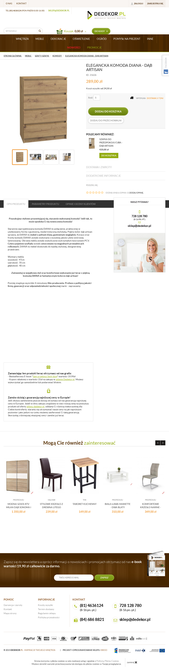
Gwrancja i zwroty (13, 605)
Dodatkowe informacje (103, 175)
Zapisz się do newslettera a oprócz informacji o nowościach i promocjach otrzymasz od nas (73, 564)
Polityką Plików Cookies (107, 661)
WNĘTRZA (22, 38)
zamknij (132, 662)
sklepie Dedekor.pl (65, 379)
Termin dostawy (46, 609)
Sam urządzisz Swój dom (45, 376)
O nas (9, 3)
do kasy (101, 31)
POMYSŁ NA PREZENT (126, 38)
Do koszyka (108, 155)
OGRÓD (102, 38)
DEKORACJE (58, 38)
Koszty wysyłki (45, 605)
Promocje (94, 47)
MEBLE (39, 38)
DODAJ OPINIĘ (136, 193)
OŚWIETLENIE (81, 38)
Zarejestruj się (155, 3)
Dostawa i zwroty (99, 167)
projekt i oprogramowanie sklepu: (85, 650)
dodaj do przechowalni (105, 120)
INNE (150, 38)
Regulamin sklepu (47, 613)
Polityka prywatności (49, 617)
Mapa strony (10, 613)
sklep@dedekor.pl (58, 10)
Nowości (73, 47)
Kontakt (21, 3)
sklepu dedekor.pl (35, 406)
